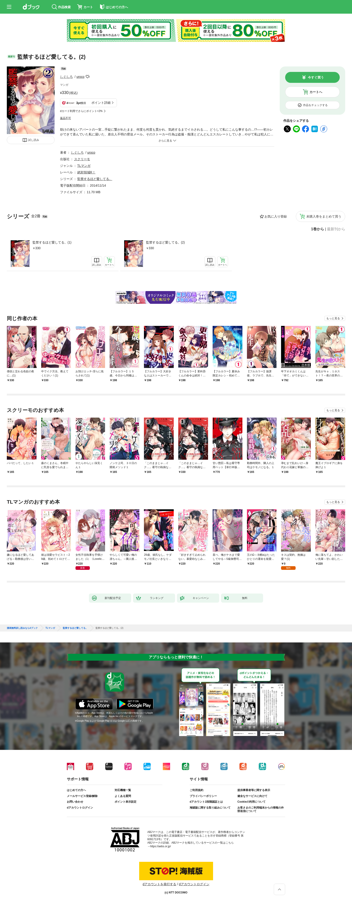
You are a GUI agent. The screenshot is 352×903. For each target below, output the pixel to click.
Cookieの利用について (251, 801)
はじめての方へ (76, 790)
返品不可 (65, 118)
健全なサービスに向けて (252, 796)
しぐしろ (66, 77)
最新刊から (336, 229)
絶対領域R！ (86, 172)
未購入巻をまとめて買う (323, 216)
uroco (80, 77)
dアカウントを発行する (159, 884)
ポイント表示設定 (125, 801)
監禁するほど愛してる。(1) (52, 242)
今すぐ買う (316, 77)
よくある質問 (123, 796)
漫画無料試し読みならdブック (22, 628)
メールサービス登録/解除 (82, 796)
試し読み (33, 140)
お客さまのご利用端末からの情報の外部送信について (260, 809)
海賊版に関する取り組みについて (210, 807)
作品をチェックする (315, 105)
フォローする (87, 76)
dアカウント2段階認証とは (206, 801)
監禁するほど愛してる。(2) (165, 242)
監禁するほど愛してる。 (94, 179)
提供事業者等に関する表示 (253, 790)
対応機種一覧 (123, 790)
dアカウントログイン (80, 807)
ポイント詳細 (101, 102)
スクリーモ (82, 159)
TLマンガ (84, 165)
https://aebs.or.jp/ (160, 846)
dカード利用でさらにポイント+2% (81, 111)
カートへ (315, 92)
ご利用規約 (196, 790)
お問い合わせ (75, 801)
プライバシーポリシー (203, 796)
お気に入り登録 (275, 216)
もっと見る (333, 318)
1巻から (317, 229)
